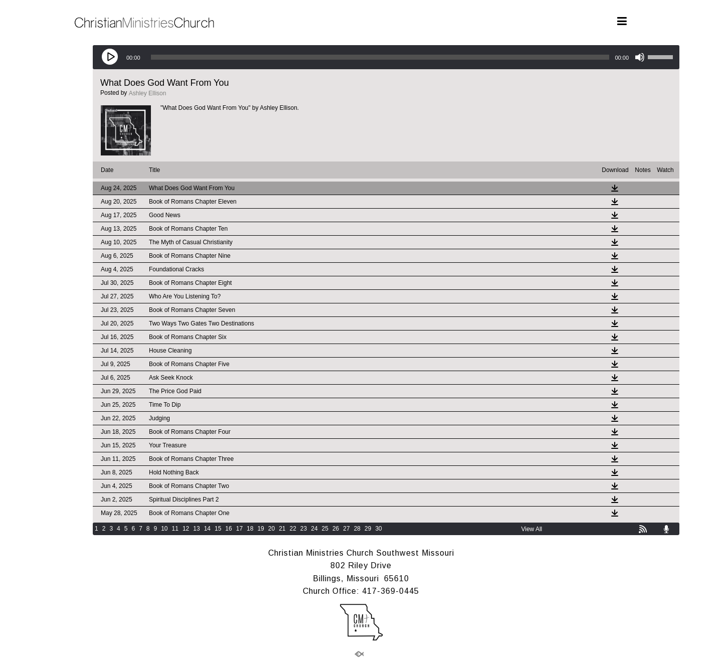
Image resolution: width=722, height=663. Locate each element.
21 (282, 528)
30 (378, 528)
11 (175, 528)
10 (164, 528)
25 (325, 528)
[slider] (380, 57)
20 (271, 528)
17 (239, 528)
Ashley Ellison (147, 93)
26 (335, 528)
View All (531, 529)
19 (260, 528)
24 (314, 528)
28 (357, 528)
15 (218, 528)
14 (207, 528)
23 (303, 528)
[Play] (111, 57)
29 (368, 528)
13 (196, 528)
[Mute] (640, 57)
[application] (386, 57)
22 (293, 528)
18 (250, 528)
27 (346, 528)
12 (186, 528)
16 (228, 528)
